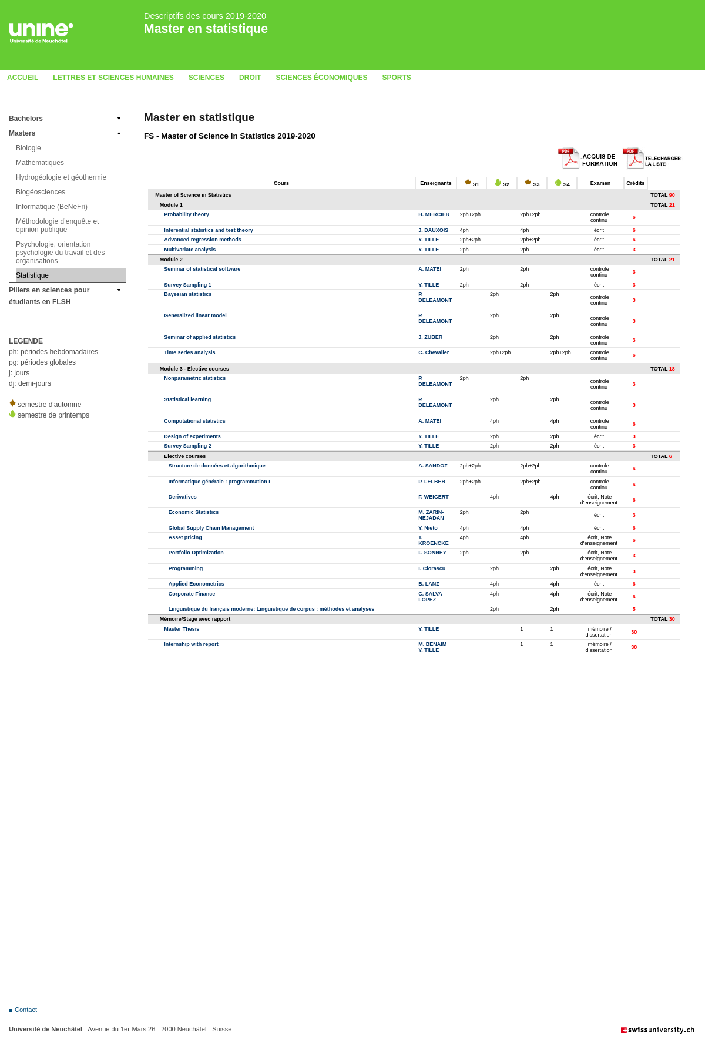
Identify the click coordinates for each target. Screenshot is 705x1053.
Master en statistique (206, 28)
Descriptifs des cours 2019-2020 (205, 16)
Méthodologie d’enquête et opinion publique (57, 225)
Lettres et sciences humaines (113, 77)
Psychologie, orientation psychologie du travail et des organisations (60, 252)
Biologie (28, 148)
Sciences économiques (321, 77)
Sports (396, 77)
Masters (22, 133)
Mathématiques (40, 163)
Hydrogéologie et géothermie (61, 177)
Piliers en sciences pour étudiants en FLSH (49, 296)
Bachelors (26, 119)
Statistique (32, 275)
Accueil (22, 77)
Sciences (206, 77)
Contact (26, 1009)
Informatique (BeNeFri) (52, 207)
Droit (250, 77)
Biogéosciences (40, 192)
